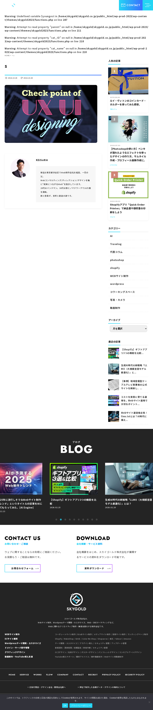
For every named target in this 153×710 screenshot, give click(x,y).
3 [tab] (65, 519)
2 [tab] (60, 519)
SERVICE (24, 674)
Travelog (115, 244)
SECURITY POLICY (134, 674)
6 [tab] (78, 519)
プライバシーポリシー (81, 705)
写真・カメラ (117, 300)
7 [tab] (83, 519)
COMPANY (62, 674)
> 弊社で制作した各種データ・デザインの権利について (102, 687)
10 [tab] (96, 519)
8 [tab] (87, 519)
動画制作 (115, 308)
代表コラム (116, 252)
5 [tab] (74, 519)
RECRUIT (93, 674)
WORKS (37, 674)
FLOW (49, 674)
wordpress (117, 284)
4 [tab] (69, 519)
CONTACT (78, 674)
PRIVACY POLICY (111, 674)
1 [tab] (56, 519)
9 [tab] (92, 519)
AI (111, 236)
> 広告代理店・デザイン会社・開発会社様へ (46, 687)
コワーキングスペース (122, 292)
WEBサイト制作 (119, 276)
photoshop (117, 260)
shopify (115, 268)
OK (65, 705)
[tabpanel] (76, 489)
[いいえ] (149, 702)
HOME (12, 674)
